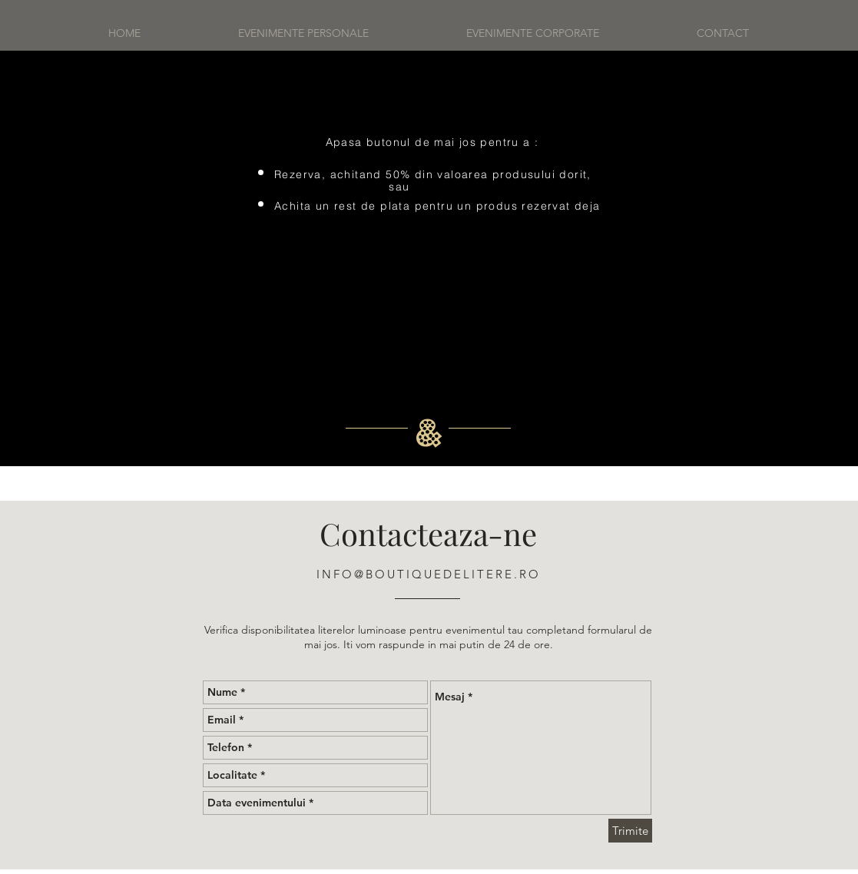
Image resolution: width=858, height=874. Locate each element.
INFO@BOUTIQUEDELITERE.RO (428, 574)
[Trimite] (630, 831)
